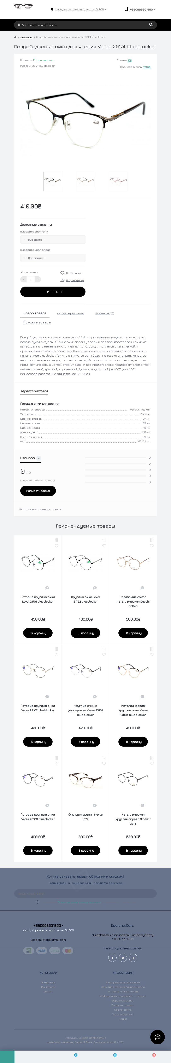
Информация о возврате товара (123, 996)
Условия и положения (123, 991)
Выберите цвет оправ (35, 249)
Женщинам (26, 37)
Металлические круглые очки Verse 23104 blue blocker (133, 710)
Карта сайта (122, 1009)
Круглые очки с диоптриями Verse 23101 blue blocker (85, 710)
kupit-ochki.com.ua (94, 1037)
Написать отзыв (38, 491)
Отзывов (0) (104, 313)
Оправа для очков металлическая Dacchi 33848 (133, 601)
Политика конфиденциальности (79, 902)
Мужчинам (48, 986)
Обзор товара (34, 313)
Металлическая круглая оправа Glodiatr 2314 (133, 819)
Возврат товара (122, 1005)
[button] (79, 9)
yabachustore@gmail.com (48, 939)
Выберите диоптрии (34, 231)
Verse (147, 66)
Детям (48, 991)
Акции (123, 1018)
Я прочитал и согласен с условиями (88, 902)
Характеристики (70, 313)
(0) (130, 60)
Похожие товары (37, 322)
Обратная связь (123, 1000)
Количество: (29, 272)
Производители (123, 1014)
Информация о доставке (123, 982)
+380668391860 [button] (48, 925)
